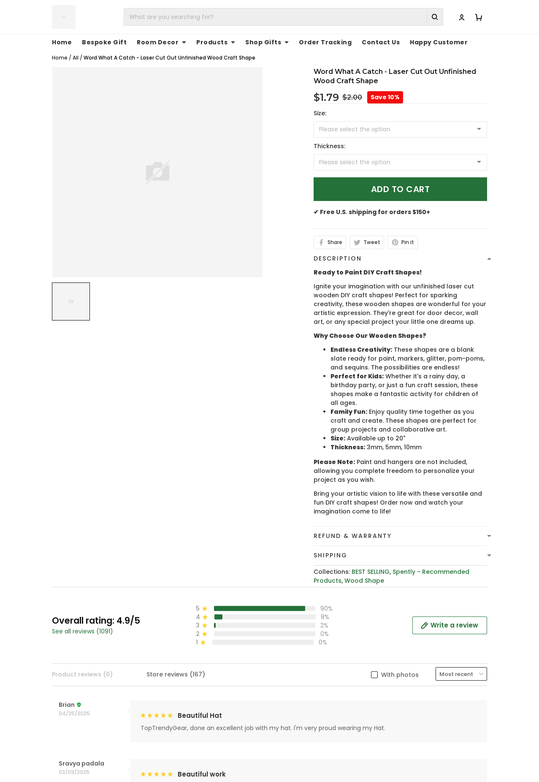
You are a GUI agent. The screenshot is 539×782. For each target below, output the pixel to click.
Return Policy (296, 720)
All (76, 48)
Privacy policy (297, 667)
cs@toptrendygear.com (210, 703)
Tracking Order (411, 707)
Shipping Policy (299, 694)
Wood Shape (364, 571)
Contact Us (405, 680)
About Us (402, 667)
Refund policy (297, 707)
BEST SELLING (371, 563)
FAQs (396, 694)
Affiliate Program (414, 720)
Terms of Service (302, 680)
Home (60, 48)
